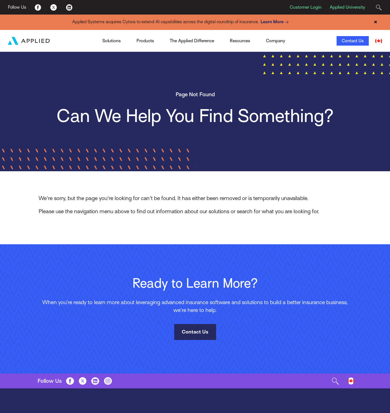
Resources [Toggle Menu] (240, 40)
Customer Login (306, 7)
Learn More (275, 22)
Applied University (347, 7)
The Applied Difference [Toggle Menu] (192, 40)
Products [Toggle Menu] (145, 40)
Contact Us (353, 40)
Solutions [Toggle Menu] (111, 40)
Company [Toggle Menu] (275, 40)
